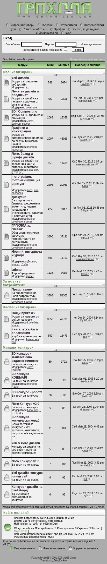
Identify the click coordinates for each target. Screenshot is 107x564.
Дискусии (19, 197)
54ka (85, 186)
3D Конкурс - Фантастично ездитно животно (25, 357)
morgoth (32, 147)
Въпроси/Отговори (20, 25)
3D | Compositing (24, 111)
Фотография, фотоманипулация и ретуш (26, 180)
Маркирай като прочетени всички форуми (28, 507)
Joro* (30, 120)
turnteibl (85, 465)
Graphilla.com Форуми (18, 59)
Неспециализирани (20, 307)
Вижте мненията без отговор (87, 59)
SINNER (85, 118)
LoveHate (31, 107)
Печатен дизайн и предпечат (25, 93)
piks (36, 190)
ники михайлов (85, 164)
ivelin (85, 396)
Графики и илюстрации (21, 129)
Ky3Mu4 (85, 140)
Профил (57, 29)
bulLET (85, 237)
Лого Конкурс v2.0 (25, 404)
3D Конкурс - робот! (27, 392)
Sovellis (85, 84)
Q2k (85, 479)
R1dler (31, 218)
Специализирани (18, 72)
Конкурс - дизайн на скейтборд (27, 488)
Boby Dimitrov (60, 560)
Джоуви (16, 123)
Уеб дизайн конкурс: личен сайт (27, 474)
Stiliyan (85, 210)
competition (85, 100)
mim (29, 190)
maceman (17, 149)
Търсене (45, 25)
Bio (85, 337)
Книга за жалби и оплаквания (25, 331)
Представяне (22, 289)
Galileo (85, 274)
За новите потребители (14, 283)
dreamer (85, 409)
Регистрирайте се (32, 29)
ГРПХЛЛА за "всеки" (21, 227)
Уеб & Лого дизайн (26, 443)
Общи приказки (23, 313)
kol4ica (85, 381)
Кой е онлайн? (16, 513)
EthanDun (51, 523)
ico (27, 87)
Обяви (17, 270)
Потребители (66, 25)
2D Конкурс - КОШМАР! (21, 375)
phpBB (46, 557)
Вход (66, 33)
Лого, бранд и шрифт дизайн (23, 155)
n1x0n (24, 264)
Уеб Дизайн (20, 78)
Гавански (32, 169)
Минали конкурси (18, 347)
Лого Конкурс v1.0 (25, 461)
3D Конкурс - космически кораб (25, 418)
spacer (26, 123)
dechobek (17, 193)
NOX (85, 363)
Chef (85, 450)
